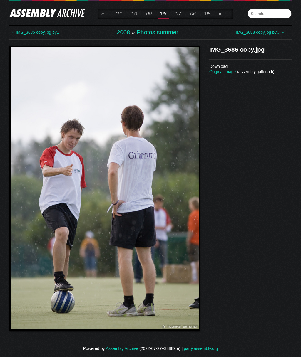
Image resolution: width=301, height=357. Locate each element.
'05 (207, 13)
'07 (178, 13)
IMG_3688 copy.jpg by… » (259, 32)
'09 (148, 13)
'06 (192, 13)
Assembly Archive (122, 348)
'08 (163, 13)
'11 (119, 13)
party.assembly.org (201, 348)
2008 (123, 32)
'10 (134, 13)
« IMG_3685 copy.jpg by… (35, 32)
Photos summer (157, 32)
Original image (222, 71)
